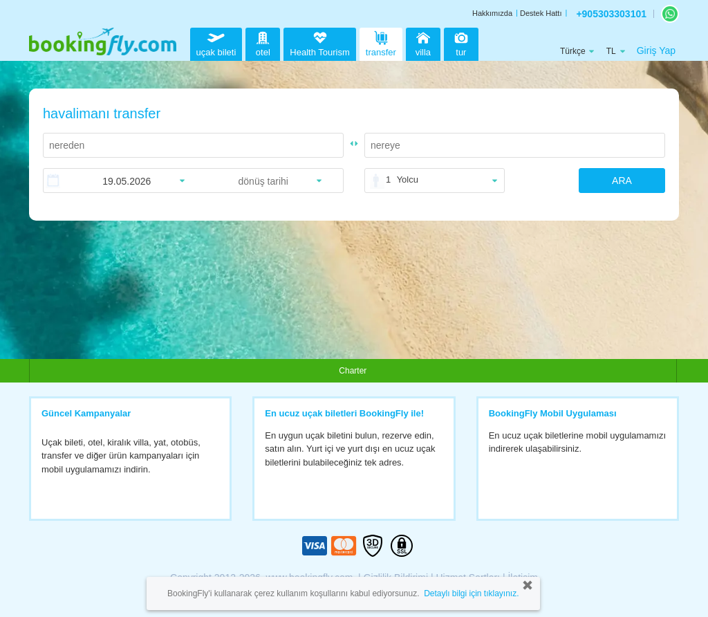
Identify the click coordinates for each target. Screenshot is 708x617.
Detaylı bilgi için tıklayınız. (471, 593)
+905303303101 (611, 13)
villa (423, 42)
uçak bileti (216, 42)
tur (461, 42)
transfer (381, 42)
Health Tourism (319, 44)
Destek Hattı (541, 13)
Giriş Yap (656, 50)
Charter (352, 371)
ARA (622, 180)
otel (262, 42)
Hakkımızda (492, 13)
